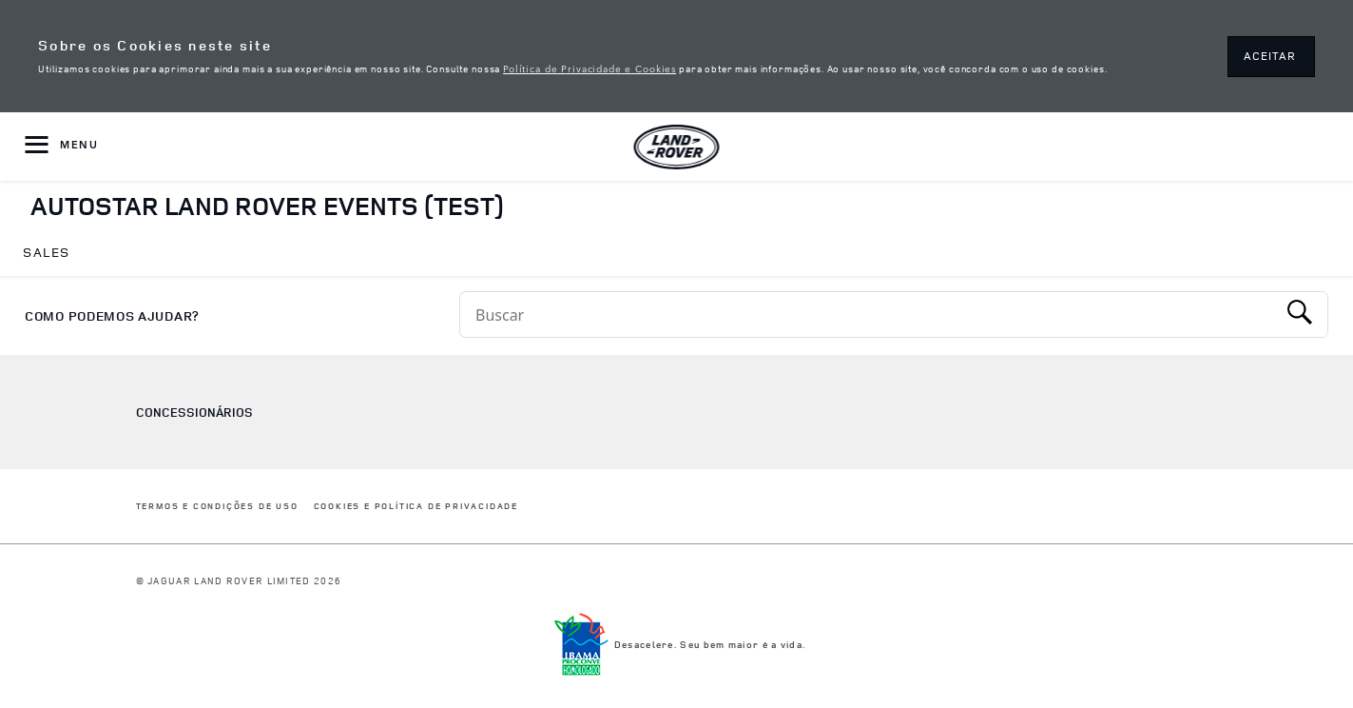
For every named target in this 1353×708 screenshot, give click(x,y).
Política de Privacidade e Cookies (589, 67)
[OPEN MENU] (61, 146)
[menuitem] (46, 253)
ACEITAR (1270, 56)
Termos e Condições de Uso (217, 507)
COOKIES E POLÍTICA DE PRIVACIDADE (416, 507)
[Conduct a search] (868, 314)
